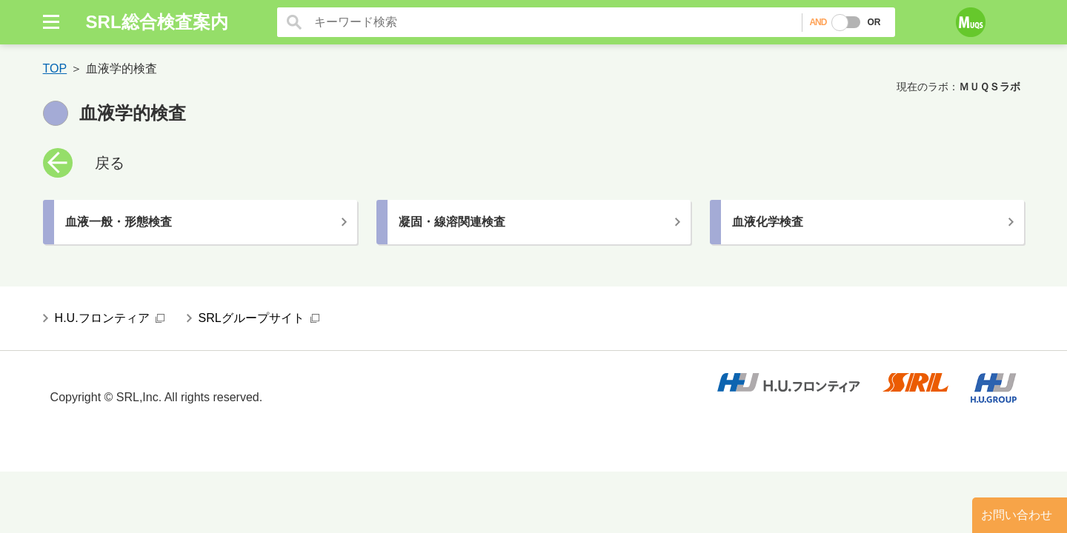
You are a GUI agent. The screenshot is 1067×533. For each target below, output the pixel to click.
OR (873, 22)
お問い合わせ (1016, 515)
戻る (109, 163)
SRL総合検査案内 (157, 22)
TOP (55, 68)
